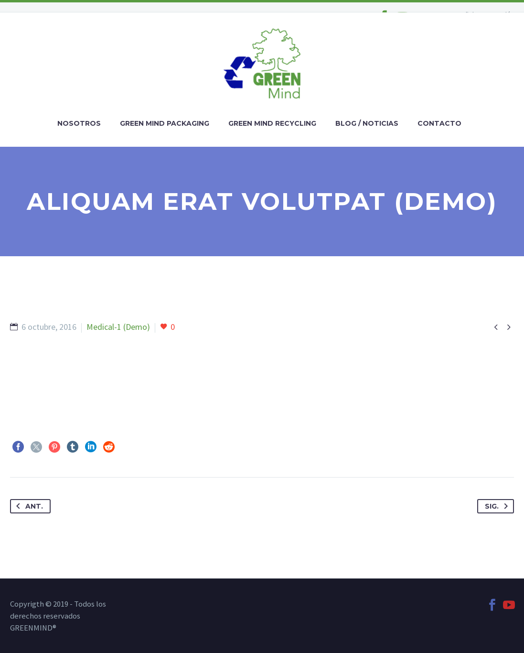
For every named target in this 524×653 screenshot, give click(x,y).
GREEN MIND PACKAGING (164, 123)
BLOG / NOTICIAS (366, 123)
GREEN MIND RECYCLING (272, 123)
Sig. (498, 506)
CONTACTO (439, 123)
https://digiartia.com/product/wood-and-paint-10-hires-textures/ (126, 364)
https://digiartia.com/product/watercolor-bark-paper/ (105, 386)
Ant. (27, 506)
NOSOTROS (79, 123)
